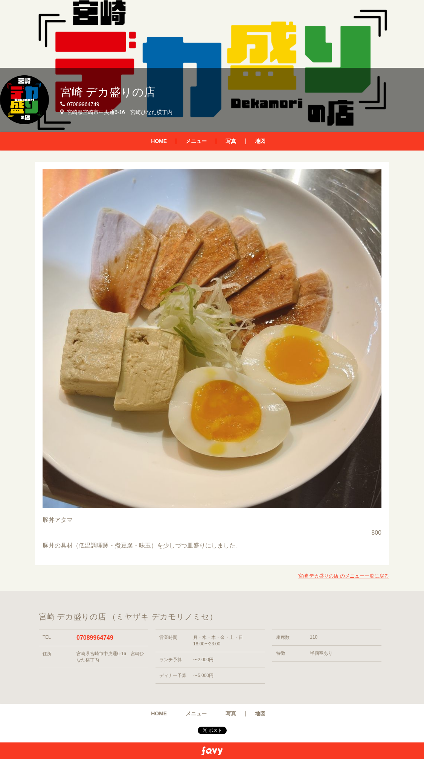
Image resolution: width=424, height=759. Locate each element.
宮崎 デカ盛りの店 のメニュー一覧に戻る (343, 576)
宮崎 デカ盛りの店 (107, 92)
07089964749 (94, 637)
